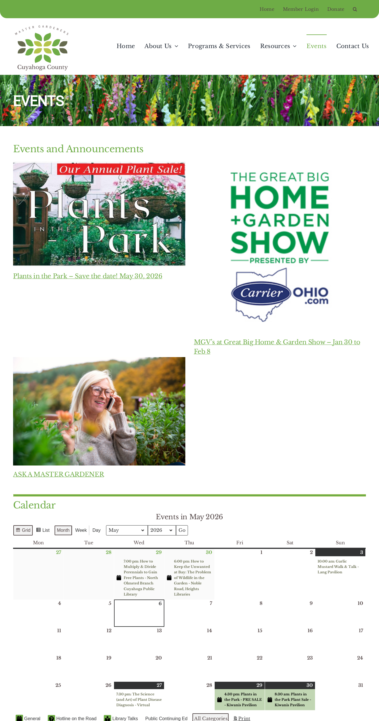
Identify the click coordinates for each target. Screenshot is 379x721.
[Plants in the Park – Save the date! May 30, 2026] (99, 214)
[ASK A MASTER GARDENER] (99, 411)
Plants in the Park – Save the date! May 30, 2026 (87, 276)
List (43, 531)
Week (81, 530)
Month (63, 530)
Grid (22, 531)
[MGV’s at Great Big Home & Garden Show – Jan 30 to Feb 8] (280, 247)
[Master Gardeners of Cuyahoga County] (43, 25)
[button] (359, 9)
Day (97, 530)
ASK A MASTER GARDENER (58, 474)
